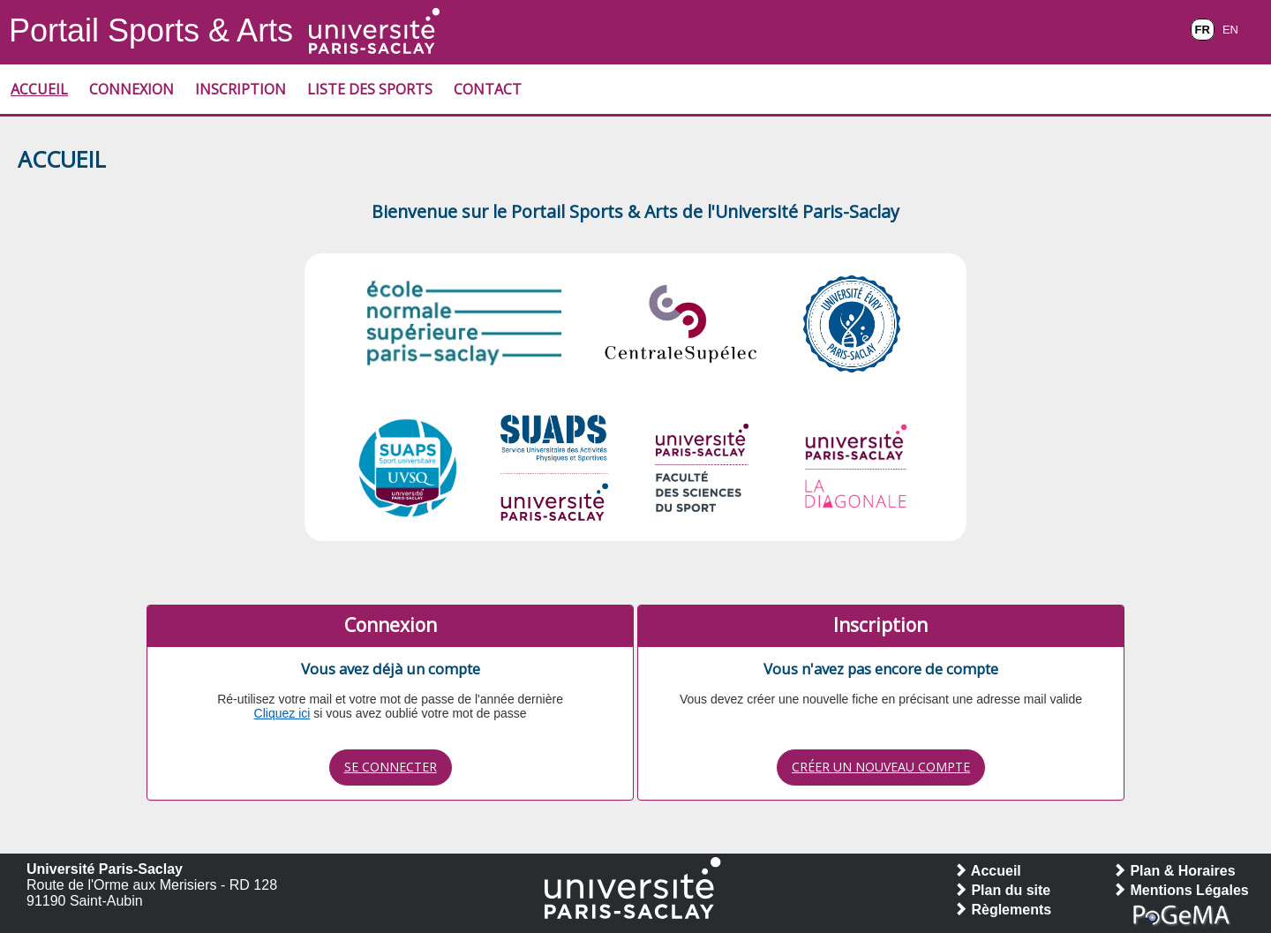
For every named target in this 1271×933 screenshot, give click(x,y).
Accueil (39, 89)
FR (1202, 29)
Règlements (1002, 909)
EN (1230, 29)
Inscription (240, 89)
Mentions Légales (1180, 890)
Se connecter (390, 766)
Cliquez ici (282, 713)
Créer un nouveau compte (881, 766)
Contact (488, 89)
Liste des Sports (369, 89)
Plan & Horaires (1174, 870)
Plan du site (1001, 890)
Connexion (131, 89)
